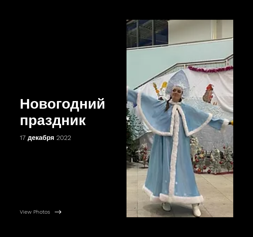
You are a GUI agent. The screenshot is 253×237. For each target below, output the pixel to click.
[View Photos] (70, 212)
